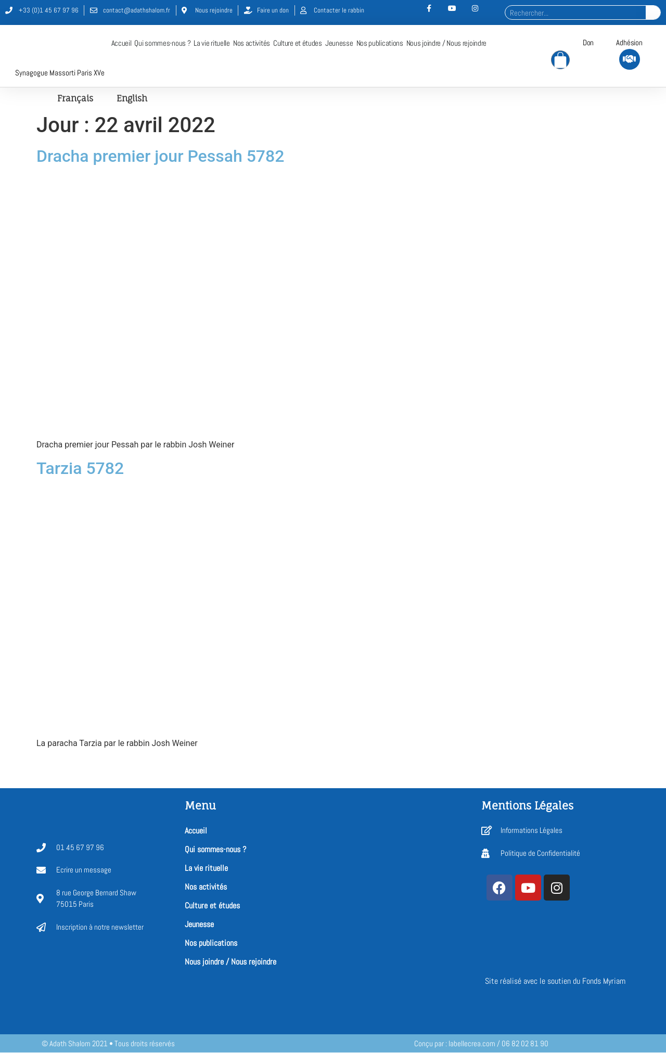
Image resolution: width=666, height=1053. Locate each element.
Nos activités (251, 43)
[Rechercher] (653, 12)
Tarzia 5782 (80, 469)
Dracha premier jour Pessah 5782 (160, 156)
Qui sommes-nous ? (163, 43)
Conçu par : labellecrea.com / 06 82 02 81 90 (481, 1044)
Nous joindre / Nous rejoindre (446, 43)
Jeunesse (339, 43)
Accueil (121, 43)
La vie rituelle (212, 43)
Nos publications (379, 43)
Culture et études (297, 43)
